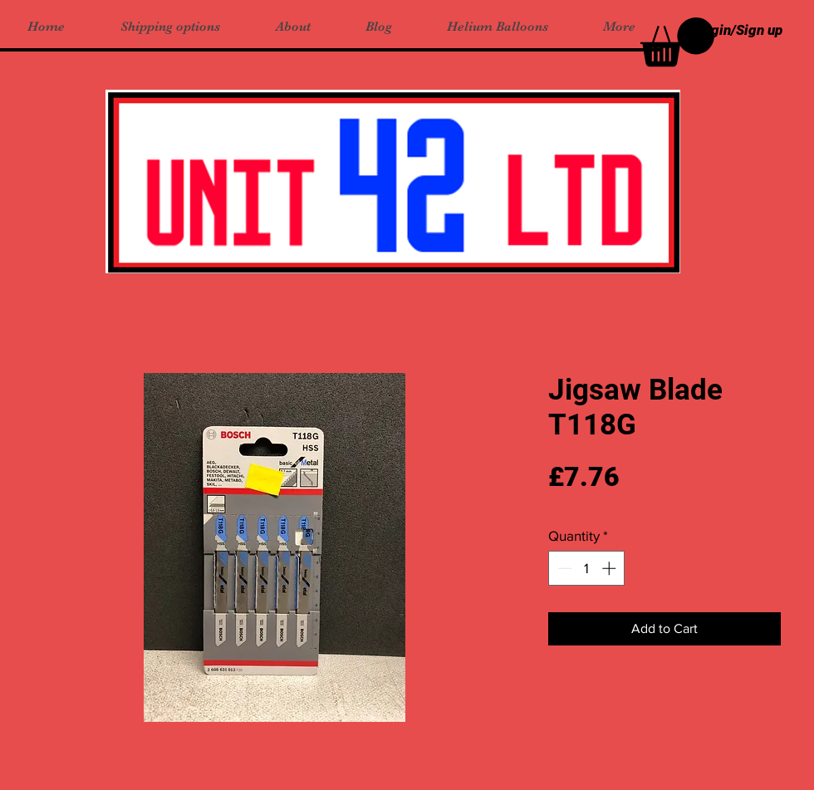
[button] (677, 41)
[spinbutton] (587, 568)
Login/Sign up (739, 30)
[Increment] (610, 568)
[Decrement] (563, 568)
